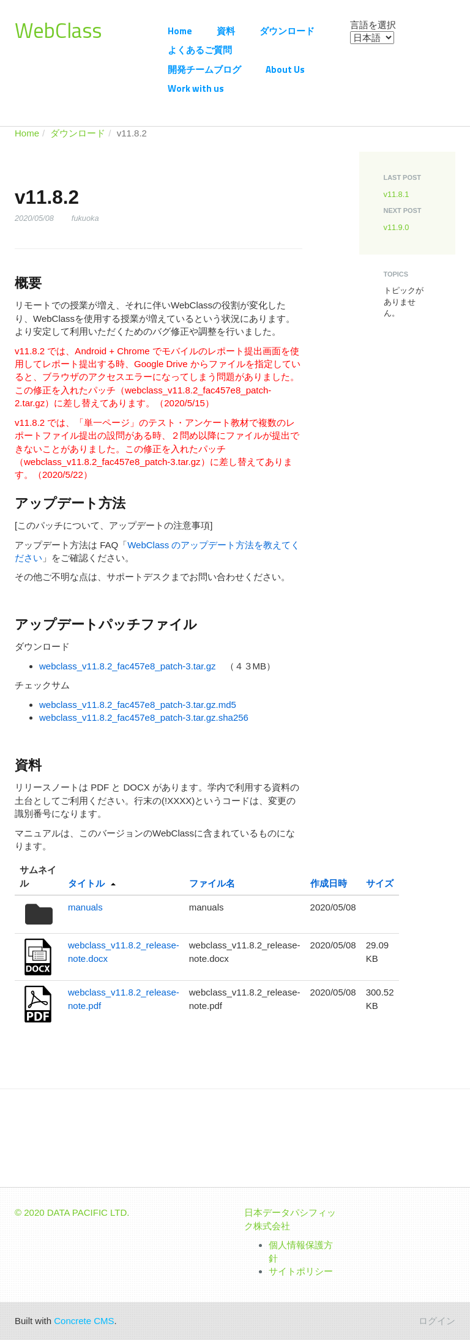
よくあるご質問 (200, 50)
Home (180, 31)
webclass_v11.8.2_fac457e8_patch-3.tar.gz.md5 (137, 704)
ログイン (437, 1321)
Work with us (196, 88)
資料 (226, 31)
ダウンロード (287, 31)
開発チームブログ (204, 69)
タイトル (86, 883)
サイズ (380, 883)
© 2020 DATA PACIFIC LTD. (72, 1212)
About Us (285, 69)
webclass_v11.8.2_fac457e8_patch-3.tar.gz (127, 666)
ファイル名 (212, 883)
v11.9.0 (396, 227)
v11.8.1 (396, 194)
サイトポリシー (301, 1271)
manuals (85, 907)
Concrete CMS (84, 1321)
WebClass (58, 30)
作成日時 (328, 883)
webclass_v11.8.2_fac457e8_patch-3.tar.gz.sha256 (143, 717)
